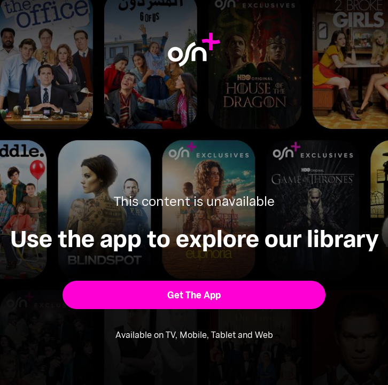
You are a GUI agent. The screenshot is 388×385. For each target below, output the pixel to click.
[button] (194, 295)
